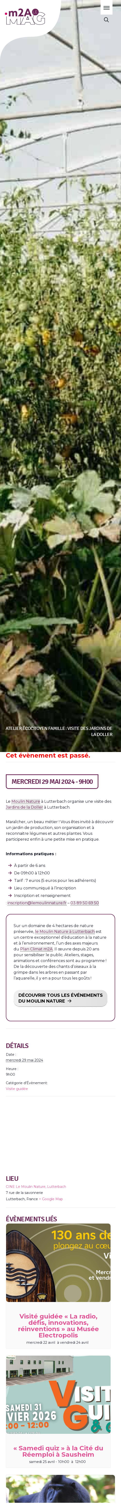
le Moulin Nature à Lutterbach (65, 931)
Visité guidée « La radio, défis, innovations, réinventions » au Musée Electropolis (58, 1325)
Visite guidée (17, 1089)
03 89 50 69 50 (84, 903)
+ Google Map (51, 1199)
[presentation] (58, 1263)
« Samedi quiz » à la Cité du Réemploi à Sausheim (58, 1451)
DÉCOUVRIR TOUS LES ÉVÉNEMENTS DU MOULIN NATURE (60, 998)
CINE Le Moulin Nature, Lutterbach (36, 1186)
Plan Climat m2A (36, 949)
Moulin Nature (25, 801)
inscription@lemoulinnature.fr (37, 903)
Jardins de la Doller (24, 807)
